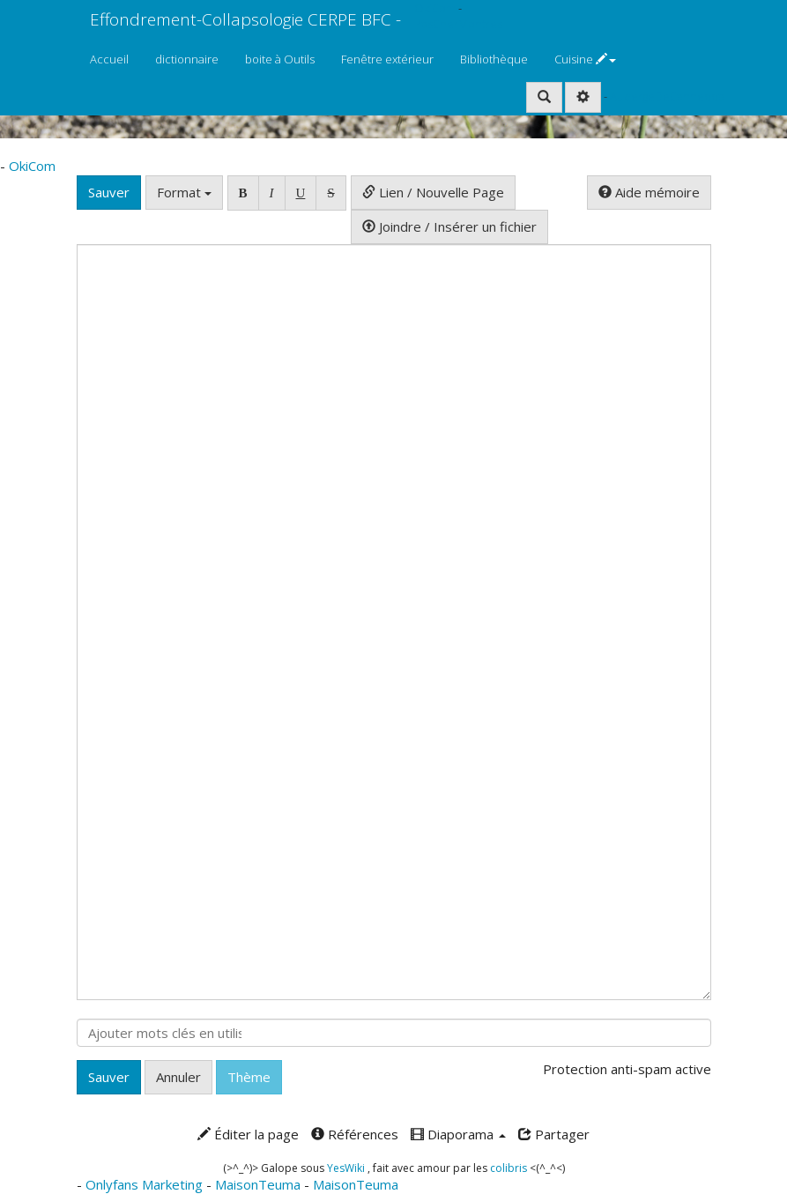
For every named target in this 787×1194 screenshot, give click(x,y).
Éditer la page (248, 1134)
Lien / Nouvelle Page (433, 192)
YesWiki (346, 1168)
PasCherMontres (458, 24)
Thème (249, 1077)
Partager (554, 1134)
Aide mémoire (649, 192)
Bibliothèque (494, 59)
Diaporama (458, 1134)
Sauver (109, 192)
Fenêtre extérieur (387, 59)
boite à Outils (280, 59)
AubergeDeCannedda (667, 96)
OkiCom (436, 8)
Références (354, 1134)
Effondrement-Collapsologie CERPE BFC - (245, 19)
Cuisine (585, 59)
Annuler (178, 1077)
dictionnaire (187, 59)
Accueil (109, 59)
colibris (508, 1168)
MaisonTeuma (259, 1184)
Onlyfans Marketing (145, 1184)
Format (184, 192)
